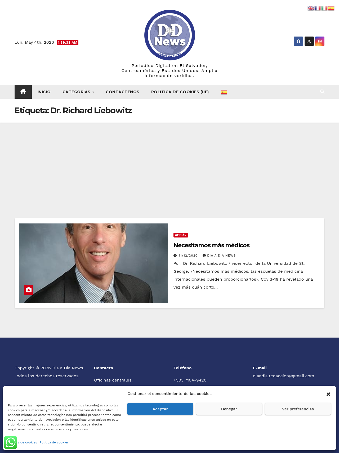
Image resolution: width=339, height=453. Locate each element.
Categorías (77, 91)
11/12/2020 (189, 255)
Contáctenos (123, 91)
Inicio (44, 91)
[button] (328, 393)
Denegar (229, 409)
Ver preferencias (298, 409)
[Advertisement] (169, 162)
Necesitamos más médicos (211, 245)
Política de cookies (22, 442)
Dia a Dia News (219, 255)
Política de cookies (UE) (180, 91)
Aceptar (160, 409)
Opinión (180, 235)
